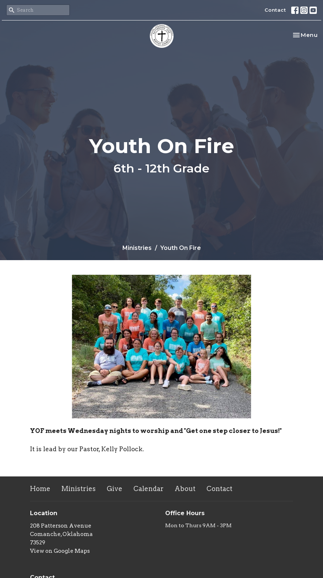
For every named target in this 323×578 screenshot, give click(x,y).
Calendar (148, 489)
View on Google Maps (60, 551)
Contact (275, 10)
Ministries (137, 247)
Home (40, 489)
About (185, 489)
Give (114, 489)
